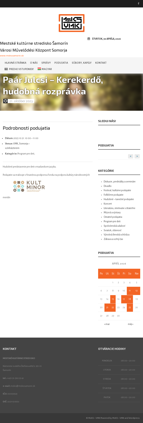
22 (113, 307)
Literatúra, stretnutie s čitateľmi (119, 208)
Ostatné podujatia (113, 217)
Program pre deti (112, 221)
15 (113, 299)
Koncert (108, 203)
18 (130, 299)
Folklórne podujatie (113, 195)
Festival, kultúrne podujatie (117, 190)
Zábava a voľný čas (113, 239)
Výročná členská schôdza (116, 234)
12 (137, 290)
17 (124, 299)
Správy (46, 63)
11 (130, 290)
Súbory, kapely (82, 63)
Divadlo (108, 186)
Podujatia (61, 63)
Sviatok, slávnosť (112, 230)
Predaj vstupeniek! (19, 69)
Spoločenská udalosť (114, 226)
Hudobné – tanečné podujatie (119, 199)
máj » (130, 324)
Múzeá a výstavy (112, 212)
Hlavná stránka (15, 63)
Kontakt (101, 63)
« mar (107, 324)
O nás (34, 63)
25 (130, 307)
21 (107, 307)
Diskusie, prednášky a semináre (120, 181)
